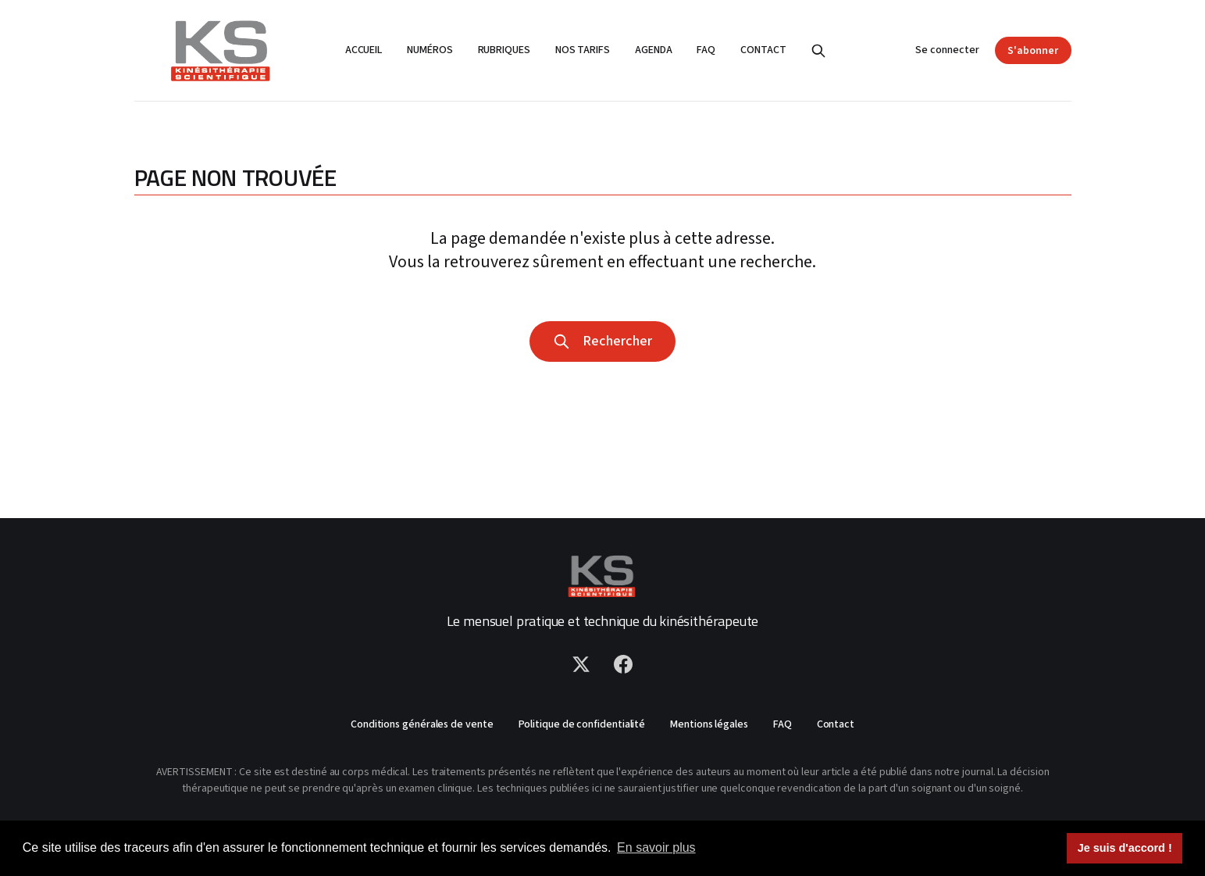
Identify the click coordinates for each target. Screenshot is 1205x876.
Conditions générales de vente (422, 724)
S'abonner (1032, 51)
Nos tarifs (582, 50)
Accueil (363, 50)
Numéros (429, 50)
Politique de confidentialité (582, 724)
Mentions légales (709, 724)
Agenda (653, 50)
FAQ (706, 50)
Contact (763, 50)
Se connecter (947, 50)
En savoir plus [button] (656, 847)
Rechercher (602, 341)
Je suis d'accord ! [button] (1125, 848)
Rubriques (504, 50)
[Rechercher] (818, 51)
